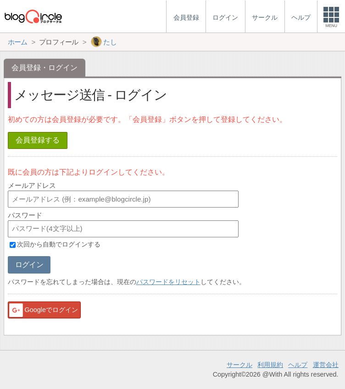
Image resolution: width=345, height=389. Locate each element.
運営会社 (326, 364)
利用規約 (270, 364)
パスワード (25, 215)
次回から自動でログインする (58, 244)
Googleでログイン (43, 310)
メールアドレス (32, 185)
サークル (239, 364)
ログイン (29, 264)
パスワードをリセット (168, 281)
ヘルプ (297, 364)
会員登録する (38, 140)
